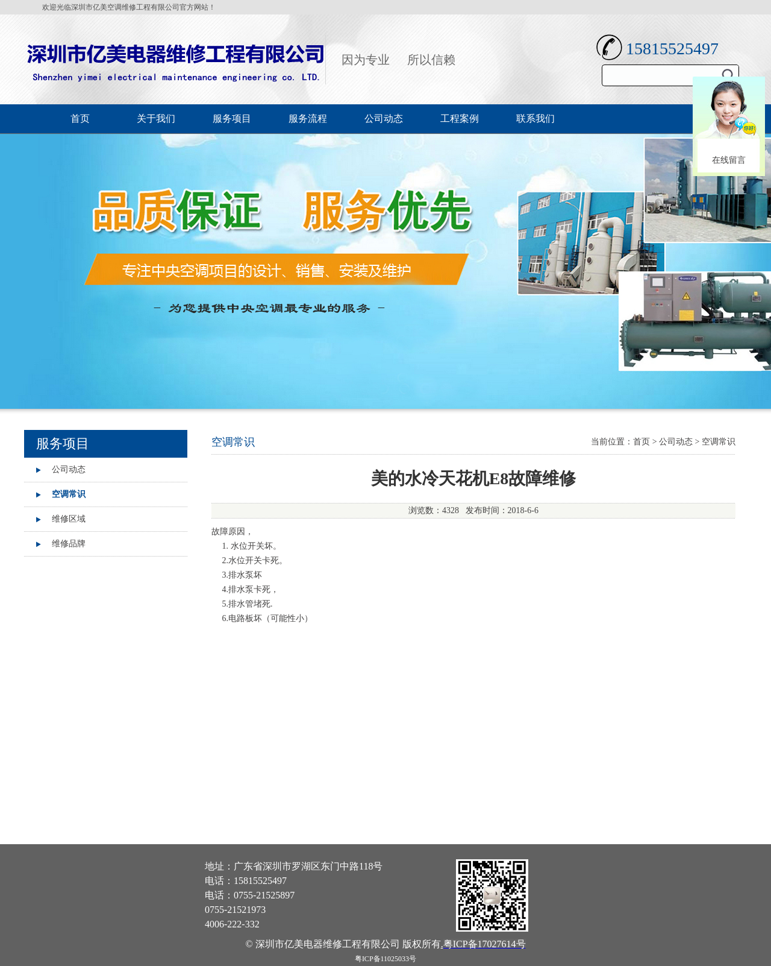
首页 (80, 118)
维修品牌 (69, 543)
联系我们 (535, 118)
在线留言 (729, 160)
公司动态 (383, 118)
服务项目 (232, 118)
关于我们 (156, 118)
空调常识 (69, 494)
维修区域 (69, 518)
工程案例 (459, 118)
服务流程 (308, 118)
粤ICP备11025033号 (385, 959)
